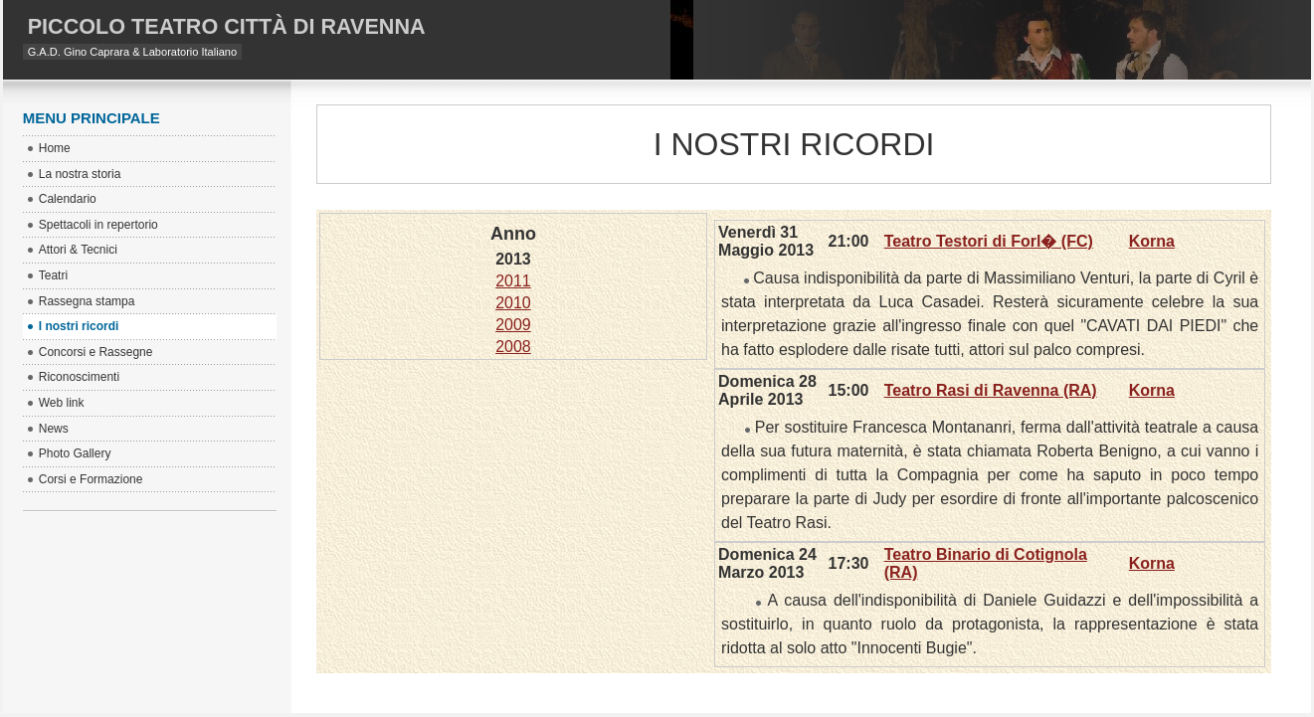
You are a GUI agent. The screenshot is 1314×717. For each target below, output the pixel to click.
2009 (513, 324)
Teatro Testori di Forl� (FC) (988, 241)
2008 (513, 346)
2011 (513, 280)
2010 (513, 302)
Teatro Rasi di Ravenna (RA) (990, 390)
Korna (1152, 241)
